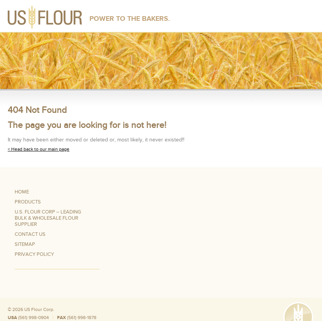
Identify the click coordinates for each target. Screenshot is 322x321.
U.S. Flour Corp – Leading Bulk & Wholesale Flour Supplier (48, 218)
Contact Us (30, 234)
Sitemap (25, 244)
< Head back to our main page (38, 149)
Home (22, 192)
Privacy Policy (34, 254)
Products (28, 202)
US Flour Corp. (39, 309)
